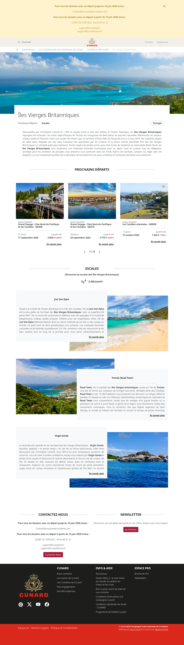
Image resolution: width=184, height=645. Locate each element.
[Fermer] (164, 6)
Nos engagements (66, 586)
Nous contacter (64, 573)
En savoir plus (54, 244)
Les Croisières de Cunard (69, 582)
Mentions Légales (40, 627)
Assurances (101, 573)
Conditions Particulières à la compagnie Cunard (109, 598)
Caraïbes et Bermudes (98, 49)
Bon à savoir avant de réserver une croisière (111, 590)
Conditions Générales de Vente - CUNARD (111, 606)
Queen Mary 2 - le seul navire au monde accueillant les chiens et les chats (110, 581)
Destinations (28, 49)
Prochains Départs (28, 123)
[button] (84, 252)
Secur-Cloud (135, 629)
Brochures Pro (142, 573)
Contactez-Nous (53, 554)
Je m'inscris (131, 529)
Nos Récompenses (66, 591)
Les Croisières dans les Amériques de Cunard (61, 49)
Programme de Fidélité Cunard (111, 611)
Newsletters (140, 578)
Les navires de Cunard (68, 578)
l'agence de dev (161, 629)
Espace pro (162, 42)
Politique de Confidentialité (64, 627)
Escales (46, 123)
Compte (149, 42)
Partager (157, 123)
